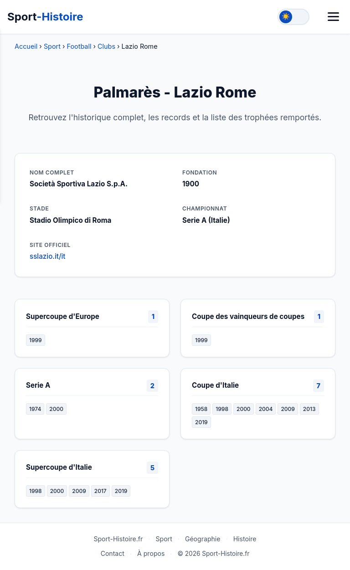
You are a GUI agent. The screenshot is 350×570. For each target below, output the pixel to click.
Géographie (203, 539)
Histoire (245, 539)
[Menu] (333, 17)
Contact (112, 553)
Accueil (26, 46)
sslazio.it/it (48, 256)
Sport (45, 16)
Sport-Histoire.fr (118, 539)
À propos (151, 553)
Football (79, 46)
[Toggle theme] (293, 17)
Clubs (106, 46)
